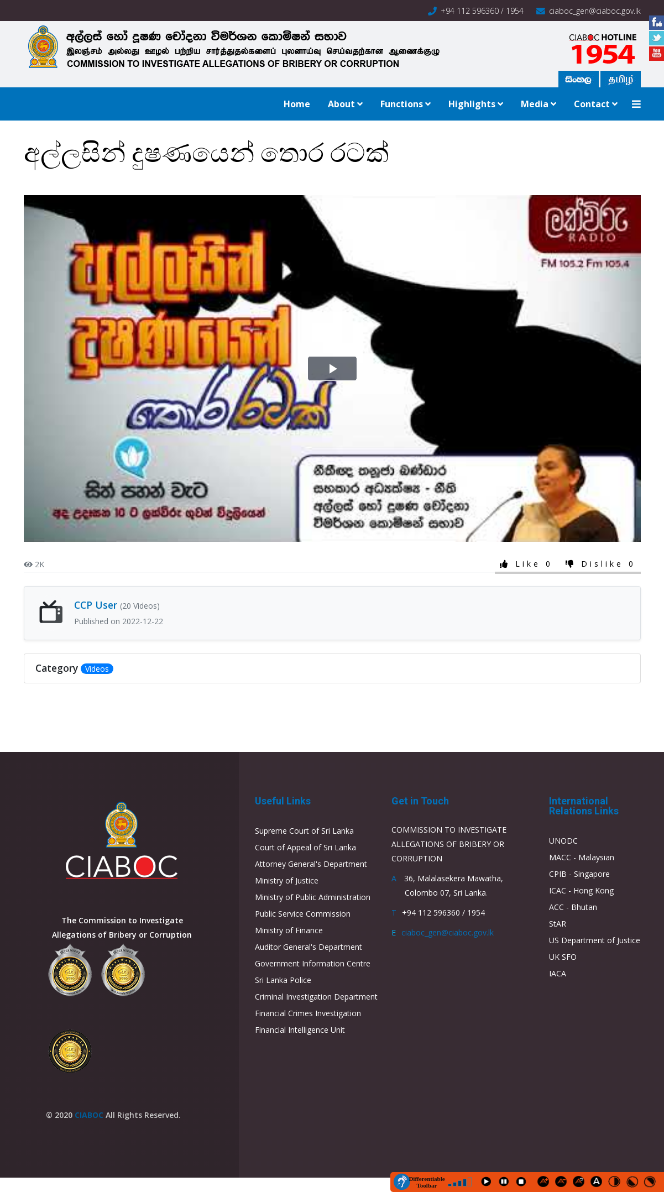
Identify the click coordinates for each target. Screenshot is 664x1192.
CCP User (117, 604)
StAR (557, 923)
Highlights (471, 104)
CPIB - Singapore (579, 874)
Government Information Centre (312, 963)
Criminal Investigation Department (316, 996)
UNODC (563, 840)
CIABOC (89, 1115)
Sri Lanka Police (283, 980)
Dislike (602, 563)
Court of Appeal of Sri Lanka (305, 847)
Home (297, 104)
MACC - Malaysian (581, 857)
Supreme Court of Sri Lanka (304, 830)
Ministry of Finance (289, 930)
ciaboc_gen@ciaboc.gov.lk (595, 11)
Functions (401, 104)
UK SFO (563, 956)
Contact (592, 104)
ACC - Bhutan (573, 907)
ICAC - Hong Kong (581, 890)
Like (528, 563)
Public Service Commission (303, 913)
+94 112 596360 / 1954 (482, 11)
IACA (557, 973)
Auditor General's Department (308, 947)
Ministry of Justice (286, 880)
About (341, 104)
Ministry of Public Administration (312, 897)
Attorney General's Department (311, 864)
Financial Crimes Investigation (308, 1013)
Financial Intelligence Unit (300, 1029)
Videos (97, 668)
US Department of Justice (594, 940)
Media (534, 104)
